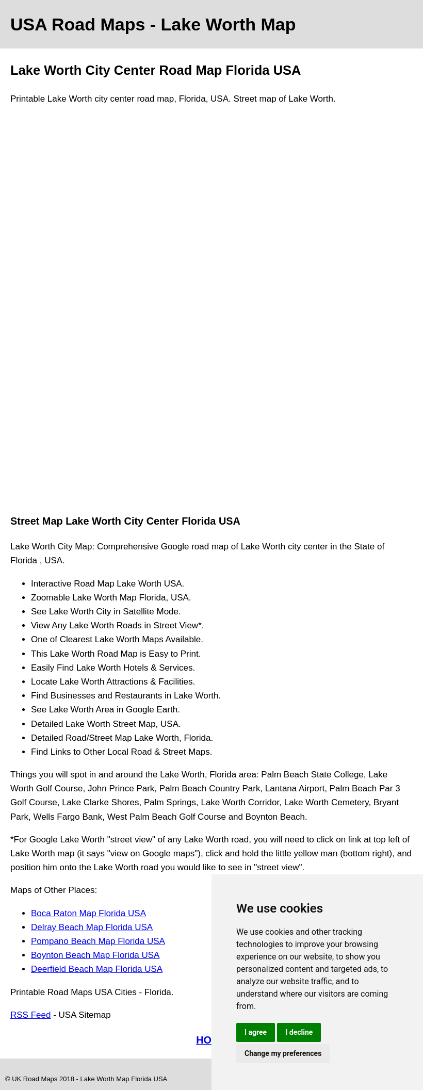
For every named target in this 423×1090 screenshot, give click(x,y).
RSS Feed (30, 1015)
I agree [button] (256, 1032)
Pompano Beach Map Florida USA (98, 941)
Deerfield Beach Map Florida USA (96, 969)
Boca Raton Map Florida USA (88, 913)
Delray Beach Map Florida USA (92, 927)
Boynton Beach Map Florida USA (95, 955)
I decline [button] (299, 1032)
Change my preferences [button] (283, 1053)
